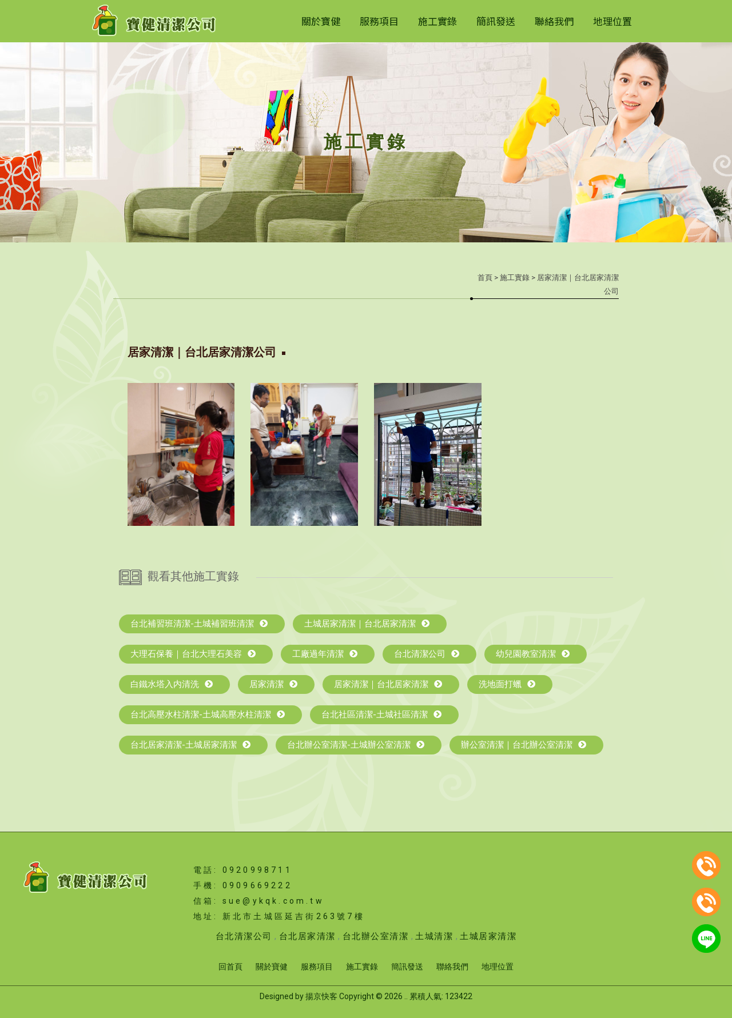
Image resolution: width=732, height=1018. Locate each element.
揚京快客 (321, 996)
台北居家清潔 (307, 936)
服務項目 (379, 21)
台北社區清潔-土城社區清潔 (381, 714)
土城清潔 (434, 936)
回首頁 (230, 966)
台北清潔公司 (426, 654)
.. (406, 996)
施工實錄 (437, 21)
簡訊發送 (495, 21)
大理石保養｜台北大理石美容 (193, 654)
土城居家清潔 (488, 936)
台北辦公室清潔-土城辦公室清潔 (355, 745)
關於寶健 (320, 21)
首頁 (485, 277)
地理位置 (612, 21)
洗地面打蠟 (507, 684)
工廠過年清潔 (324, 654)
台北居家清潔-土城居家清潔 (190, 745)
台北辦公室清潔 (376, 936)
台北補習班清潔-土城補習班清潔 (199, 623)
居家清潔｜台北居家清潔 (388, 684)
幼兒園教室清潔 (533, 654)
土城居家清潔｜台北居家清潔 (366, 623)
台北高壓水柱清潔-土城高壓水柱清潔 (207, 714)
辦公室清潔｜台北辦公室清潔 (523, 745)
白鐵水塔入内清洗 (171, 684)
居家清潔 (273, 684)
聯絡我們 (554, 21)
